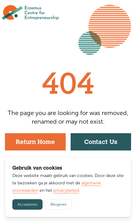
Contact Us (100, 142)
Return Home (35, 142)
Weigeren (58, 204)
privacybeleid (66, 190)
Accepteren (27, 204)
